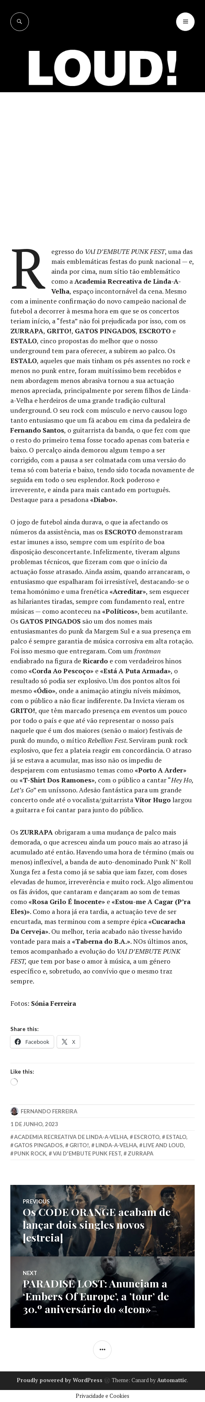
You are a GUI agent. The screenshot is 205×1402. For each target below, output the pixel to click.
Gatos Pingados (38, 1145)
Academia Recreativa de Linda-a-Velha (70, 1137)
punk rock (30, 1153)
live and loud (163, 1145)
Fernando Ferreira (49, 1111)
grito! (79, 1145)
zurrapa (140, 1153)
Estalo (176, 1137)
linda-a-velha (116, 1145)
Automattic (172, 1380)
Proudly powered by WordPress (59, 1380)
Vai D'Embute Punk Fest (87, 1153)
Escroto (147, 1137)
